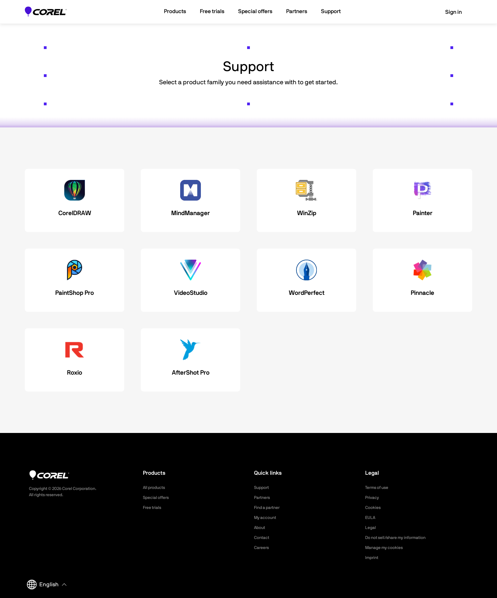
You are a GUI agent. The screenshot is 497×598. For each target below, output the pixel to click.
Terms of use (379, 487)
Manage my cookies (387, 547)
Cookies (374, 507)
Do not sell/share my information (401, 537)
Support (262, 487)
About (260, 527)
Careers (262, 547)
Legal (371, 527)
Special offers (158, 497)
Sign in (449, 12)
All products (156, 487)
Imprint (372, 557)
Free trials (154, 507)
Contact (263, 537)
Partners (263, 497)
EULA (371, 517)
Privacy (373, 497)
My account (267, 517)
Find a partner (269, 507)
